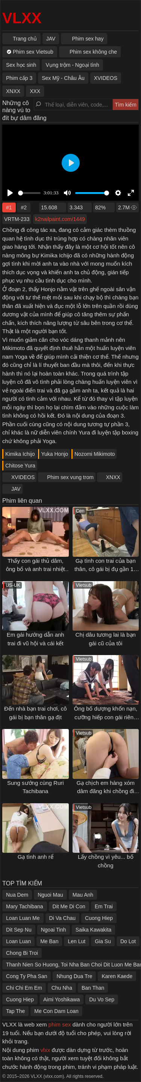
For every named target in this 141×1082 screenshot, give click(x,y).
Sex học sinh (21, 65)
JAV (16, 489)
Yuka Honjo (54, 454)
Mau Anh (83, 895)
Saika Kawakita (94, 930)
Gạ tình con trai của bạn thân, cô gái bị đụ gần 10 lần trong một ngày (105, 569)
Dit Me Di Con (69, 906)
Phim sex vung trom (70, 477)
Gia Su (103, 941)
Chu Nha (62, 988)
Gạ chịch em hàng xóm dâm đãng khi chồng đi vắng (105, 791)
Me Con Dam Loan (56, 1011)
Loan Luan (18, 941)
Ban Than (93, 988)
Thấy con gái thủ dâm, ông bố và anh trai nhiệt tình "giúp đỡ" (35, 569)
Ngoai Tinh (53, 930)
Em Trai (104, 906)
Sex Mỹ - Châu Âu (63, 78)
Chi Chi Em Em (24, 988)
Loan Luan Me (23, 918)
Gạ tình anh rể (35, 857)
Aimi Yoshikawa (61, 999)
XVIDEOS (23, 477)
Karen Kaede (117, 976)
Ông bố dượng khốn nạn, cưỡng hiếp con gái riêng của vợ (105, 717)
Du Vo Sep (101, 999)
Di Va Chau (62, 918)
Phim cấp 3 (19, 78)
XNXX (113, 477)
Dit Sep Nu (19, 930)
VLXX (21, 18)
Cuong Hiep (99, 918)
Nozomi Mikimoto (94, 454)
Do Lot (128, 941)
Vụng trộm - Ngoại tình (72, 65)
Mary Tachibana (24, 906)
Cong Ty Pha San (26, 976)
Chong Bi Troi (22, 953)
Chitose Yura (20, 466)
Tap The (15, 1011)
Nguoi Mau (50, 895)
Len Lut (76, 941)
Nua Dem (17, 895)
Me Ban (49, 941)
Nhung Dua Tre (74, 976)
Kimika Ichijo (20, 454)
